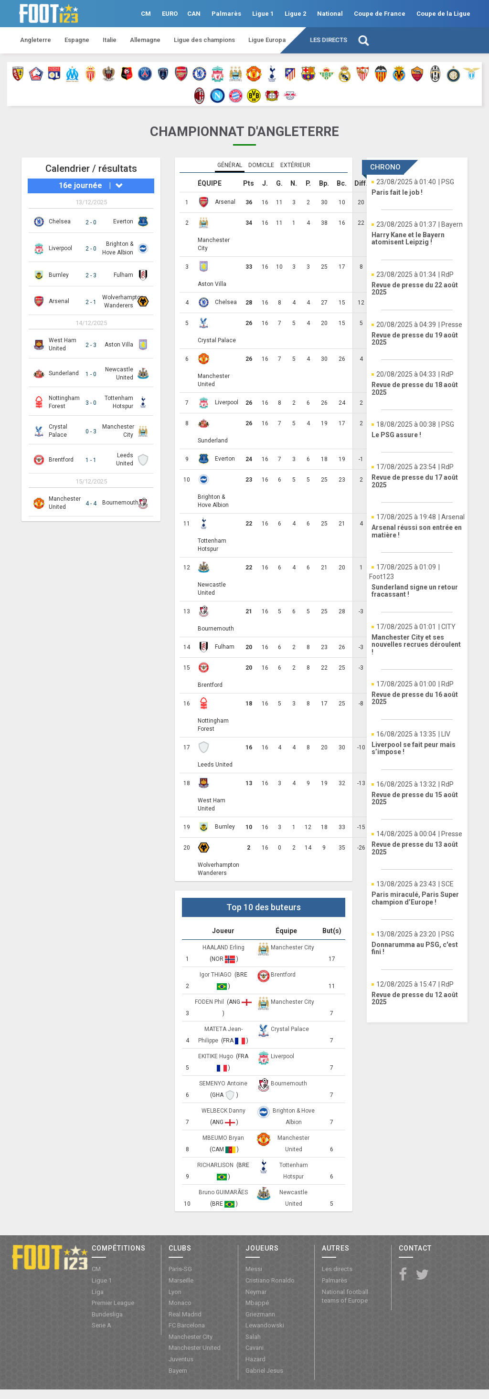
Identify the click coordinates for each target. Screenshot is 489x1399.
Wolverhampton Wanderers (218, 869)
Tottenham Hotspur (212, 544)
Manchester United (214, 380)
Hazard (255, 1359)
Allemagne (145, 39)
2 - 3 (90, 275)
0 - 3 (90, 431)
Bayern (178, 1370)
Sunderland (64, 373)
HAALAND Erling (223, 947)
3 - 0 (90, 403)
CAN (194, 13)
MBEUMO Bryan (223, 1138)
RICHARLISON (216, 1165)
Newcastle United (212, 588)
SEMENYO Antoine (223, 1083)
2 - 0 (90, 222)
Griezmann (260, 1314)
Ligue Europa (267, 39)
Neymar (255, 1291)
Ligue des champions (204, 39)
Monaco (180, 1302)
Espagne (76, 39)
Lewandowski (264, 1325)
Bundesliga (107, 1314)
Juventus (181, 1359)
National (330, 13)
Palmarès (226, 13)
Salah (253, 1336)
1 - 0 (90, 374)
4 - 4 (90, 503)
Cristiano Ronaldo (270, 1280)
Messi (253, 1269)
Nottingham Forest (213, 724)
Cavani (254, 1347)
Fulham (123, 275)
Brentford (61, 459)
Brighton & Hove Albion (213, 501)
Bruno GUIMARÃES (223, 1192)
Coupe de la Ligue (443, 13)
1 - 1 (90, 460)
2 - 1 (90, 302)
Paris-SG (180, 1269)
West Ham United (211, 804)
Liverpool (60, 248)
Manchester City (214, 244)
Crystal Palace (217, 340)
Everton (123, 221)
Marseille (181, 1280)
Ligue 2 (295, 13)
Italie (110, 39)
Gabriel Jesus (264, 1370)
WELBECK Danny (223, 1110)
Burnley (59, 275)
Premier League (113, 1302)
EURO (170, 13)
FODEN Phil (210, 1002)
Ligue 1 (263, 13)
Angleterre (35, 39)
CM (146, 13)
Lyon (175, 1291)
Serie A (101, 1325)
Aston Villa (119, 344)
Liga (98, 1291)
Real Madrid (185, 1314)
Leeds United (215, 764)
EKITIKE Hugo (216, 1056)
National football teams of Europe (345, 1296)
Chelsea (60, 221)
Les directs (328, 39)
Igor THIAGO (216, 974)
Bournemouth (120, 502)
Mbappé (257, 1302)
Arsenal (59, 301)
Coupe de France (379, 13)
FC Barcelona (187, 1325)
